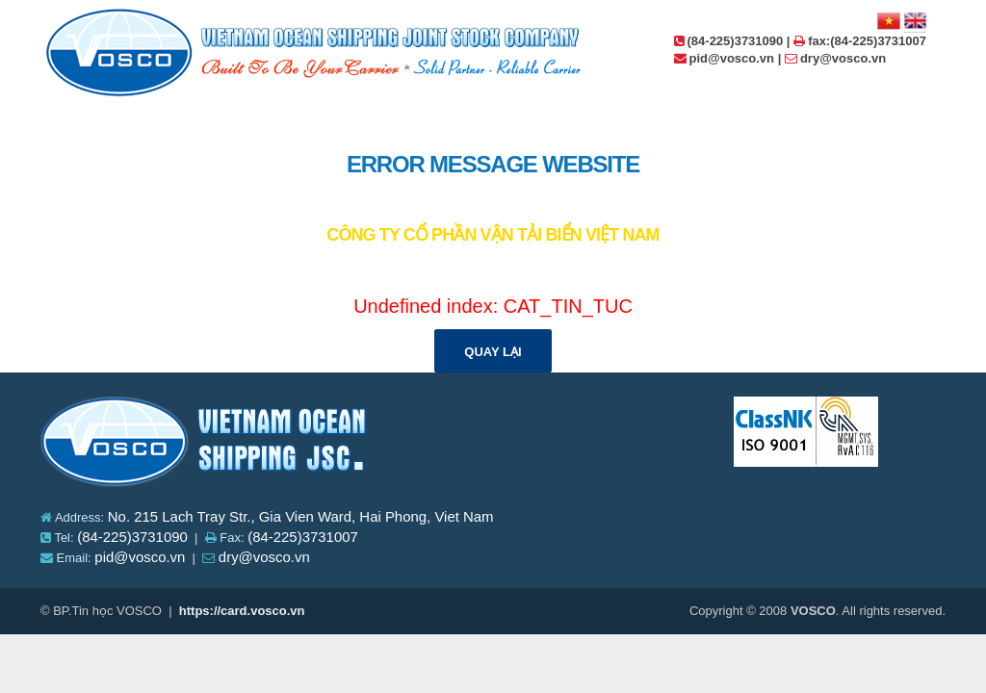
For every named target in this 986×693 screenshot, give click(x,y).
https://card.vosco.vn (242, 610)
